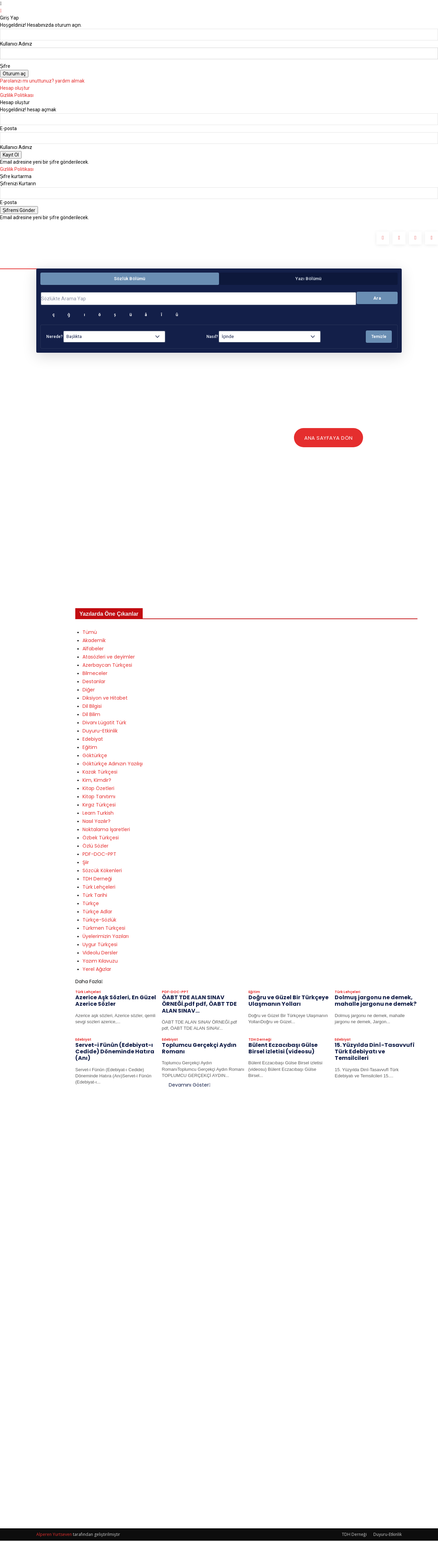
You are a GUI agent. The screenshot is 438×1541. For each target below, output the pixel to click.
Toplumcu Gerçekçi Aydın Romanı (199, 1048)
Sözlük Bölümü (129, 278)
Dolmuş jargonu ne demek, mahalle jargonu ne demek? (375, 1001)
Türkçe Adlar (97, 912)
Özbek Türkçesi (100, 838)
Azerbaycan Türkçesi (107, 665)
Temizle (378, 336)
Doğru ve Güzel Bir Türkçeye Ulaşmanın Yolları (288, 1001)
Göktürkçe (94, 755)
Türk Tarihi (94, 895)
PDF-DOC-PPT (99, 854)
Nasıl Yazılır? (96, 821)
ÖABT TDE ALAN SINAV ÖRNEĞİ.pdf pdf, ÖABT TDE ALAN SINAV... (199, 1004)
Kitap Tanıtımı (98, 796)
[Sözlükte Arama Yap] (198, 298)
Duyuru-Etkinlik (100, 731)
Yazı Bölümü (308, 278)
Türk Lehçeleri (98, 887)
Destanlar (93, 681)
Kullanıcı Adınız (16, 44)
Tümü (89, 632)
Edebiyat (92, 739)
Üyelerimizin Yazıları (105, 936)
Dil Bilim (91, 714)
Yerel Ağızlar (96, 969)
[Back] (1, 10)
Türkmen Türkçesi (103, 928)
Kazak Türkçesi (99, 772)
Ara (377, 298)
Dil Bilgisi (92, 706)
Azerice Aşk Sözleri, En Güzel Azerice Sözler (115, 1001)
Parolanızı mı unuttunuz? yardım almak (42, 81)
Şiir (85, 862)
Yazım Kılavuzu (100, 961)
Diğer (88, 690)
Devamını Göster (189, 1085)
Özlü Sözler (95, 846)
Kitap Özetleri (98, 788)
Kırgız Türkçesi (99, 805)
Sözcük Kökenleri (102, 870)
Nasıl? (212, 336)
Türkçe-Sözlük (99, 920)
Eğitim (89, 747)
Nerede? (54, 336)
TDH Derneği (97, 879)
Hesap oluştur (15, 88)
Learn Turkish (98, 813)
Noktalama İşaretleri (106, 829)
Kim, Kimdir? (96, 780)
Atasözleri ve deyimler (108, 657)
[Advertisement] (246, 555)
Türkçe (90, 903)
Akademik (94, 640)
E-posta (8, 128)
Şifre (5, 66)
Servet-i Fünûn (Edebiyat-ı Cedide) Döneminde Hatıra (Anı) (114, 1051)
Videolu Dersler (100, 953)
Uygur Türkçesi (99, 944)
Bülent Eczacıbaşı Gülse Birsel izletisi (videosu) (283, 1048)
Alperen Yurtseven (54, 1535)
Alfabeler (93, 649)
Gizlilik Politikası (17, 95)
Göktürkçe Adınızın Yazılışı (112, 764)
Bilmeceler (94, 673)
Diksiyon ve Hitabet (105, 698)
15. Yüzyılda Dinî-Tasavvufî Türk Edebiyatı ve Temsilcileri (375, 1051)
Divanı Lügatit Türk (104, 722)
